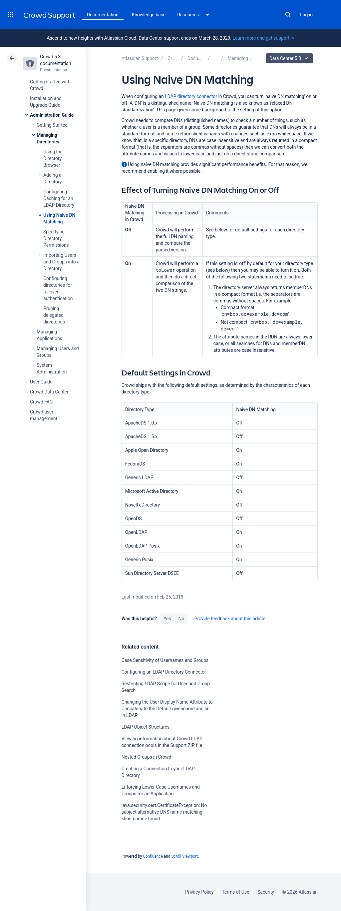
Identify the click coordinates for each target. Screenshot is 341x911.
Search (288, 14)
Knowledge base (149, 14)
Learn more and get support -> (263, 38)
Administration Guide (52, 115)
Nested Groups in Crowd (146, 757)
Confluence (153, 856)
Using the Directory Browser (53, 158)
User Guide (41, 381)
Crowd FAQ (41, 401)
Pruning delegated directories (54, 315)
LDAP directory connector (191, 96)
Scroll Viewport (184, 856)
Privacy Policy (199, 892)
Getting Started (52, 125)
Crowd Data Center (49, 391)
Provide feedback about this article (229, 618)
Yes (167, 618)
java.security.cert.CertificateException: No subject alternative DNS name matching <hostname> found (164, 812)
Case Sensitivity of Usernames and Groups (165, 660)
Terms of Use (235, 892)
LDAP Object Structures (146, 727)
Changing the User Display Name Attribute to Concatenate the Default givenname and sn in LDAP (167, 708)
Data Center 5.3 (290, 58)
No (181, 618)
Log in (306, 14)
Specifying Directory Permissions (56, 238)
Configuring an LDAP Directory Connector (164, 672)
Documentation (103, 14)
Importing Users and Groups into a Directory (61, 261)
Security (265, 892)
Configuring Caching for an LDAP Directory (58, 198)
